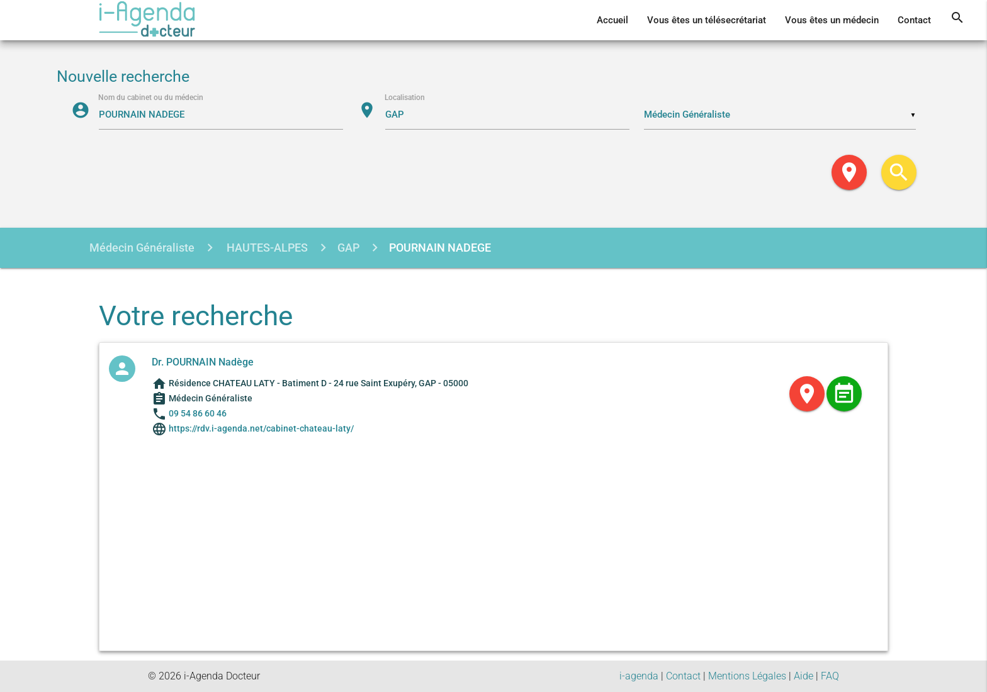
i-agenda (638, 676)
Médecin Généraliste (142, 247)
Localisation (406, 98)
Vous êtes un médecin (832, 20)
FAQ (830, 676)
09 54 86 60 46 (198, 413)
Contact (914, 20)
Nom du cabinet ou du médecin (152, 98)
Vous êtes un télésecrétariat (706, 20)
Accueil (612, 20)
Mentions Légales (747, 676)
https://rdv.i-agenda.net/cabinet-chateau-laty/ (260, 428)
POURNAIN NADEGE (440, 247)
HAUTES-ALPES (266, 247)
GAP (348, 247)
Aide (803, 676)
